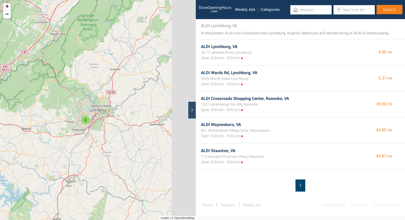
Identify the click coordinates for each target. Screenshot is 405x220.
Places (207, 205)
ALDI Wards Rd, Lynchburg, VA (229, 72)
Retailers (228, 205)
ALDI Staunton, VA (218, 150)
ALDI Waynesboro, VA (221, 124)
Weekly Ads (245, 9)
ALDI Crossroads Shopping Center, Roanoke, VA (245, 98)
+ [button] (7, 7)
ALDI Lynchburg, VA (219, 46)
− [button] (7, 15)
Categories (270, 9)
